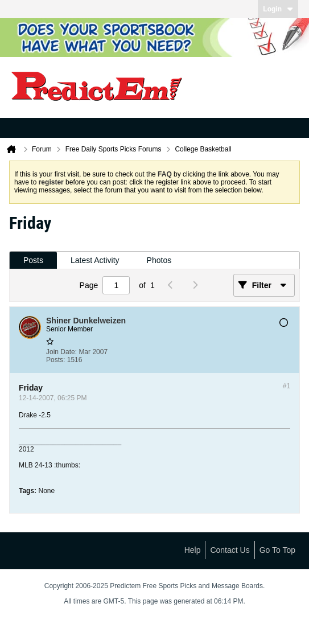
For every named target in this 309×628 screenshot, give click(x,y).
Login (278, 9)
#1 (286, 386)
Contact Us (229, 550)
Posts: (55, 360)
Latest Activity (95, 260)
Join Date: (61, 352)
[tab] (33, 260)
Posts (33, 260)
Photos (159, 260)
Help (192, 550)
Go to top (277, 550)
